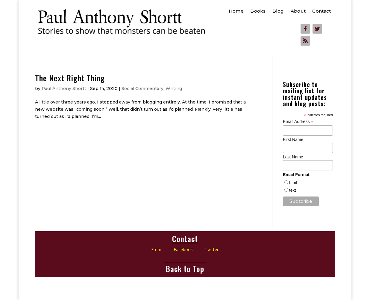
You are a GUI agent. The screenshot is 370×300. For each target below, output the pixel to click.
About (298, 11)
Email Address (298, 121)
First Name (293, 139)
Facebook (189, 249)
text (292, 190)
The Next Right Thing (70, 78)
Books (258, 11)
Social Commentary (142, 88)
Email (156, 249)
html (293, 182)
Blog (278, 11)
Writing (174, 88)
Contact (321, 11)
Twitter (212, 249)
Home (236, 11)
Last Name (293, 156)
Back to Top (185, 268)
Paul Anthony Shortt (64, 88)
